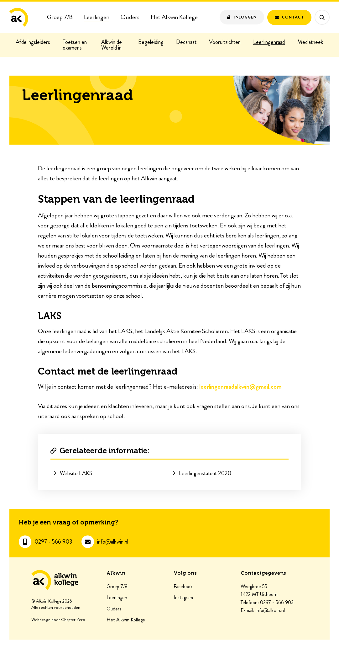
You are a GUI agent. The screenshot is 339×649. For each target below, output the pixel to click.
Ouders (130, 17)
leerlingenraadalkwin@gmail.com (240, 386)
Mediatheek (310, 42)
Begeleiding (151, 42)
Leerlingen (96, 17)
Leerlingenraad (269, 42)
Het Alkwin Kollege (174, 17)
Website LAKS (76, 473)
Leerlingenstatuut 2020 (205, 473)
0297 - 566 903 (53, 542)
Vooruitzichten (225, 42)
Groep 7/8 (60, 17)
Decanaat (186, 42)
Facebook (183, 586)
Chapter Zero (73, 620)
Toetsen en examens (75, 45)
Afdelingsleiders (33, 42)
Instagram (183, 597)
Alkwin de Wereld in (111, 45)
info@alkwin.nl (112, 542)
